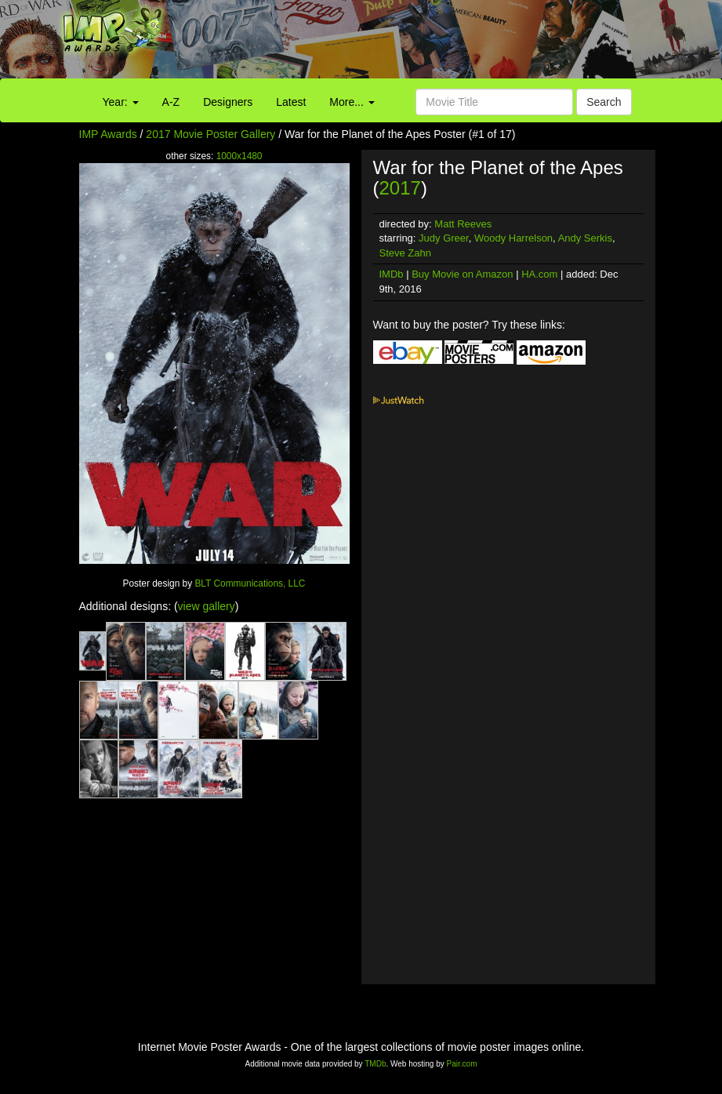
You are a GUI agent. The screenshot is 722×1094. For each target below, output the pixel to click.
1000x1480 (239, 156)
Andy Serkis (585, 238)
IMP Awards (108, 134)
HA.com (539, 274)
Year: (121, 102)
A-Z (171, 102)
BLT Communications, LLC (249, 583)
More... (351, 102)
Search (603, 102)
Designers (227, 102)
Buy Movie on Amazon (462, 274)
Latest (291, 102)
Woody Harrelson (513, 238)
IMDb (391, 274)
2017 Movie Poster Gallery (210, 134)
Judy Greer (444, 238)
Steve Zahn (405, 253)
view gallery (206, 606)
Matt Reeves (463, 224)
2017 (400, 187)
